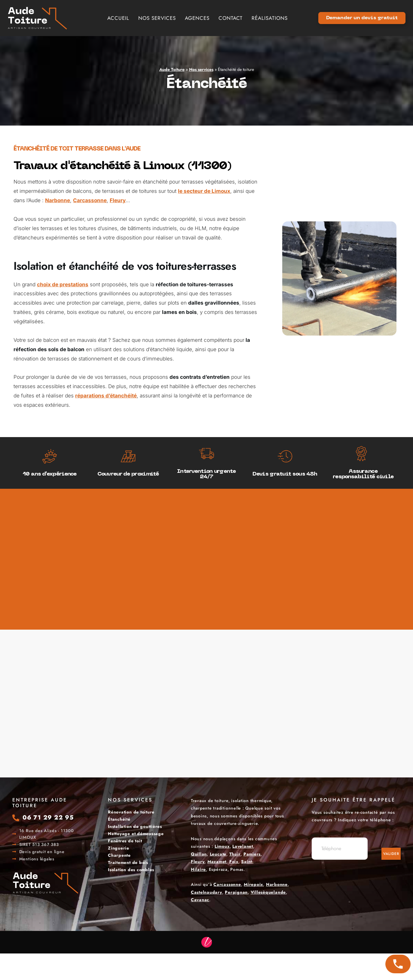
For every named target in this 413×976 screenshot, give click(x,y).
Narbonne (57, 200)
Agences (197, 18)
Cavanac (200, 900)
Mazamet (216, 862)
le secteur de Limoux (204, 191)
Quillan (199, 854)
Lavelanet (242, 846)
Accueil (118, 18)
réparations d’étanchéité (106, 396)
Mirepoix (253, 884)
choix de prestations (62, 284)
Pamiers (252, 854)
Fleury (118, 200)
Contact (231, 18)
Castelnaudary (206, 892)
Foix (233, 862)
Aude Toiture (172, 69)
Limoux (222, 846)
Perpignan (236, 892)
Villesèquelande (268, 892)
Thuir (235, 854)
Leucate (218, 854)
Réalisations (270, 18)
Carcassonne (90, 200)
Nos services (157, 18)
